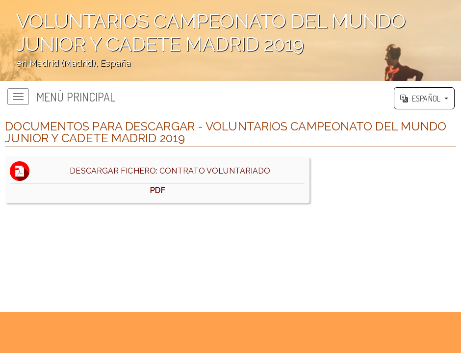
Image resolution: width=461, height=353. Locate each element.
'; (230, 40)
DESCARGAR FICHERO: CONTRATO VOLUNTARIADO (157, 179)
